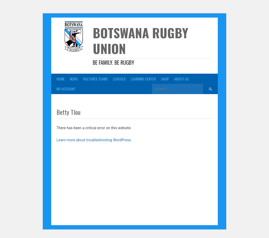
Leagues (119, 79)
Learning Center (143, 79)
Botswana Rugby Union (140, 40)
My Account (65, 88)
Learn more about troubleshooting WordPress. (94, 140)
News (74, 79)
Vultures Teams (95, 79)
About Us (181, 79)
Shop (165, 79)
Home (60, 79)
